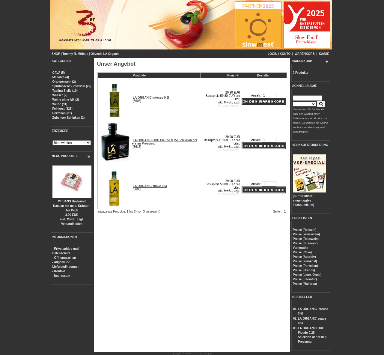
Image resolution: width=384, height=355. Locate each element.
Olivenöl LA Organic (105, 53)
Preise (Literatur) (305, 279)
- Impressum (61, 275)
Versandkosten (71, 223)
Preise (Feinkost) (305, 261)
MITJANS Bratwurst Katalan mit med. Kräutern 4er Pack (71, 206)
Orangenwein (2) (64, 81)
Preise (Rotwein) (304, 229)
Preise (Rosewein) (306, 238)
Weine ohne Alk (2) (65, 99)
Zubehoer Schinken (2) (68, 117)
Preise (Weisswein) (306, 234)
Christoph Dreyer (202, 353)
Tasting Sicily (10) (65, 90)
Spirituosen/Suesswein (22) (71, 86)
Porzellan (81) (62, 113)
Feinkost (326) (62, 108)
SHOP (56, 53)
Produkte (139, 75)
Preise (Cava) (302, 252)
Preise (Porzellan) (305, 265)
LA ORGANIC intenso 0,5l (151, 97)
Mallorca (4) (60, 77)
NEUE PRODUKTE (65, 156)
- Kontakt (58, 271)
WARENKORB (305, 53)
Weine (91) (59, 104)
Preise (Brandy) (304, 270)
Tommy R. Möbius (75, 53)
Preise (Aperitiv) (304, 256)
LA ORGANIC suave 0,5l (150, 186)
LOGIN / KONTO (279, 53)
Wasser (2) (59, 95)
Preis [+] (233, 75)
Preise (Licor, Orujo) (307, 274)
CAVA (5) (58, 72)
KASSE (324, 53)
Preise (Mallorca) (305, 283)
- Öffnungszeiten (64, 257)
